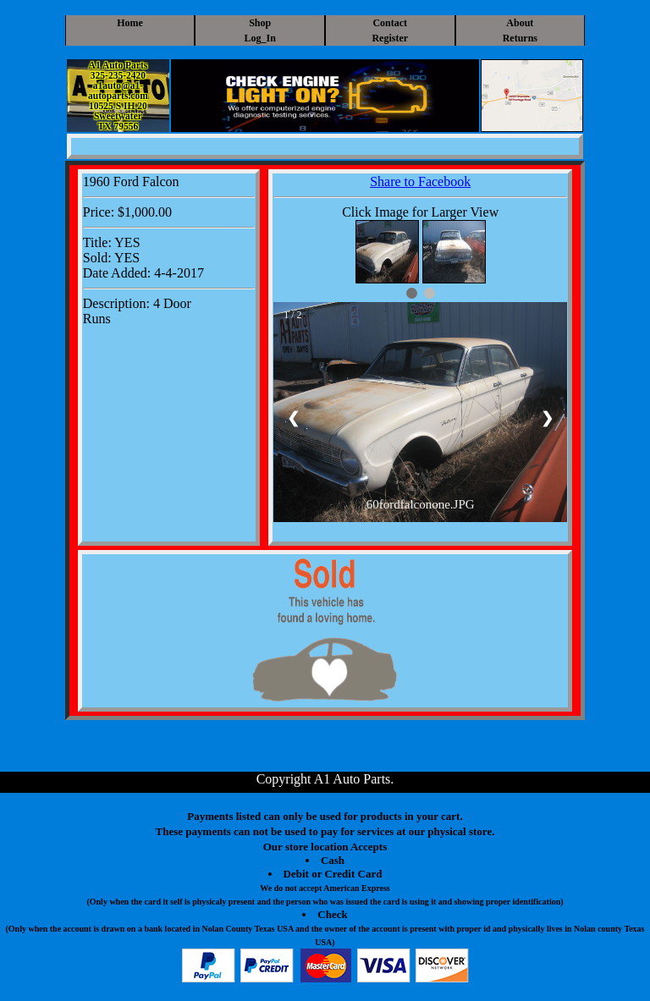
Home (130, 23)
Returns (520, 38)
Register (390, 38)
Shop (260, 23)
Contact (389, 23)
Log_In (260, 38)
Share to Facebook (420, 181)
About (519, 23)
